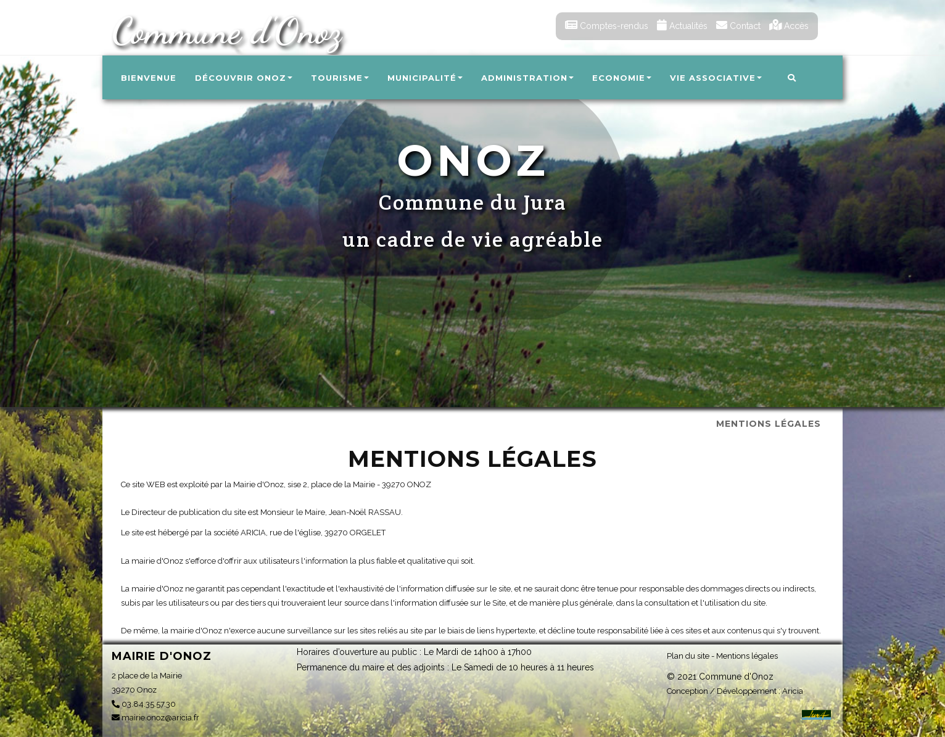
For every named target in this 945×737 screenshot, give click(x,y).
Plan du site (688, 656)
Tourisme (340, 78)
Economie (621, 78)
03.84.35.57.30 (144, 704)
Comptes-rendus (606, 26)
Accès (789, 26)
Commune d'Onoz (226, 31)
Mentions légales (747, 656)
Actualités (682, 26)
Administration (527, 78)
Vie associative (716, 78)
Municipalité (425, 78)
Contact (738, 26)
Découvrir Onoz (243, 78)
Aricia (792, 691)
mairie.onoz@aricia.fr (155, 717)
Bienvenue (148, 78)
